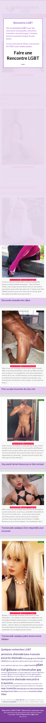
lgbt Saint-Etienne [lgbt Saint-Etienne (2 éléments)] (18, 665)
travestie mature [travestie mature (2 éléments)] (23, 691)
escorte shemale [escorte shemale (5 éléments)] (11, 658)
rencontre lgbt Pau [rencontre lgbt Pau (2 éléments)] (19, 674)
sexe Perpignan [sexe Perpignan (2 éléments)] (15, 686)
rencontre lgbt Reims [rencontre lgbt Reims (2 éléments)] (7, 676)
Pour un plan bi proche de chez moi (18, 389)
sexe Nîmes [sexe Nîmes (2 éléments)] (35, 683)
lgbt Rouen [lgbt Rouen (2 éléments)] (9, 665)
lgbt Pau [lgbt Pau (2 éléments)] (21, 661)
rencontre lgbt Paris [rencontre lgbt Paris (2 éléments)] (7, 674)
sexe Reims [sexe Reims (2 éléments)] (23, 686)
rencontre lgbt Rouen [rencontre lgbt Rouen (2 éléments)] (35, 676)
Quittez (23, 64)
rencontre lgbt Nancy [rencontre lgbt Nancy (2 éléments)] (24, 672)
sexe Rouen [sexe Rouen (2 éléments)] (39, 686)
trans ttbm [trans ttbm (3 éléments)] (13, 691)
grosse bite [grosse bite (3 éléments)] (35, 658)
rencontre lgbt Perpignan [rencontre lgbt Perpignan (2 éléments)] (33, 674)
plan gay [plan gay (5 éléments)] (36, 669)
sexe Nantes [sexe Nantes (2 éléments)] (28, 683)
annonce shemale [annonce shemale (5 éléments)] (12, 654)
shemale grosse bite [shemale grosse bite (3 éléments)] (24, 688)
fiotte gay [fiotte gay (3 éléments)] (26, 658)
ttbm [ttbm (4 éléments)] (3, 694)
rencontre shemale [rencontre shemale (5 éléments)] (13, 679)
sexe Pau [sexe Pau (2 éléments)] (7, 686)
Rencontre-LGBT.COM (11, 710)
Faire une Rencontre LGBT (23, 55)
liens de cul (20, 700)
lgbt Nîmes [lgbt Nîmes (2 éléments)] (16, 661)
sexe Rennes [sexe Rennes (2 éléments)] (31, 686)
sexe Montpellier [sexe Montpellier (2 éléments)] (18, 683)
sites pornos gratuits (10, 702)
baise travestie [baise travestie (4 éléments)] (32, 654)
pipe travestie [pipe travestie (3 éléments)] (30, 665)
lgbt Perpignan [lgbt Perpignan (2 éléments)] (29, 661)
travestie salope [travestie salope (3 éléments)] (35, 691)
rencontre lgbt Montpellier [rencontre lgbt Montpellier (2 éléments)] (9, 672)
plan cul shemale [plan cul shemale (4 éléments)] (21, 669)
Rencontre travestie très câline (15, 300)
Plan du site (23, 716)
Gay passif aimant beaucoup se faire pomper (22, 464)
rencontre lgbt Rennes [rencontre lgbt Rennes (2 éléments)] (21, 676)
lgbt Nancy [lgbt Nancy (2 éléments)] (9, 661)
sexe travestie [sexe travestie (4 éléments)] (8, 688)
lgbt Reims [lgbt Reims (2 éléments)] (37, 661)
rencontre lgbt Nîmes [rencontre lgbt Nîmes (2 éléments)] (37, 672)
